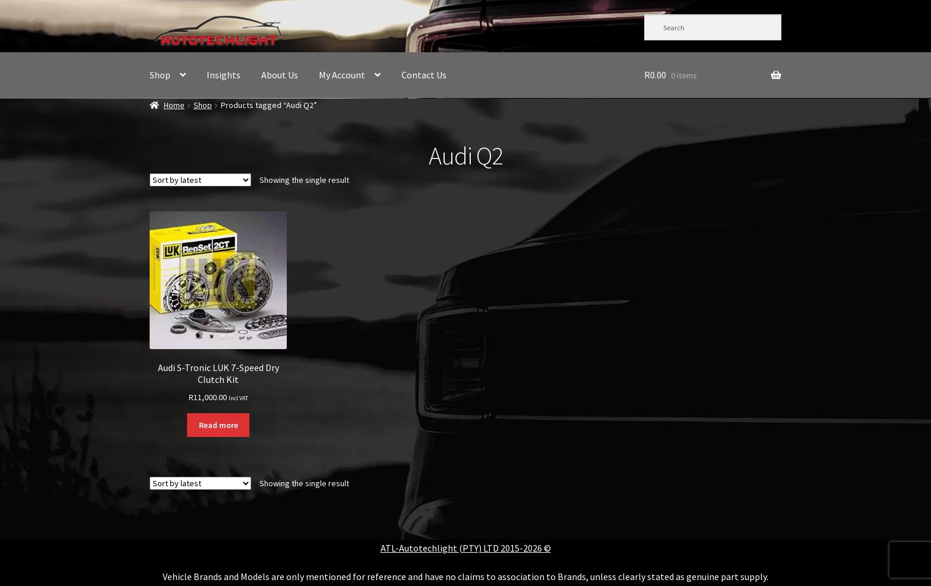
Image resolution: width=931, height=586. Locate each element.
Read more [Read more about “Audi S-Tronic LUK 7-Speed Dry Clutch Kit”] (218, 425)
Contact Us (423, 75)
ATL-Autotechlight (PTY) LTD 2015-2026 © (466, 548)
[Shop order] (200, 179)
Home (174, 105)
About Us (279, 75)
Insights (223, 75)
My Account (342, 75)
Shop (160, 75)
